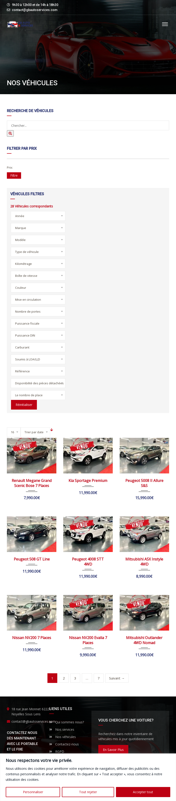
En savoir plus (113, 749)
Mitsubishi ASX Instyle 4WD (144, 562)
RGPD (56, 751)
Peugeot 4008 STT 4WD (88, 562)
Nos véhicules (62, 737)
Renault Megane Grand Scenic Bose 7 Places (32, 483)
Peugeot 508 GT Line (32, 559)
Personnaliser (33, 792)
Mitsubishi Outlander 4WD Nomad (144, 640)
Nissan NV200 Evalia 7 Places (88, 640)
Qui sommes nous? (66, 722)
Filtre (14, 175)
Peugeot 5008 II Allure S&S (144, 483)
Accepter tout (143, 792)
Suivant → (117, 678)
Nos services (61, 729)
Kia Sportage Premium (88, 480)
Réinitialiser (23, 404)
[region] (88, 777)
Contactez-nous (64, 744)
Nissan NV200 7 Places (31, 637)
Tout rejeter (88, 792)
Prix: (10, 167)
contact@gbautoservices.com (35, 10)
